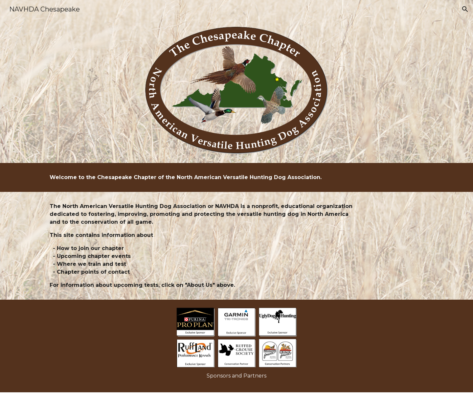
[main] (204, 177)
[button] (465, 9)
